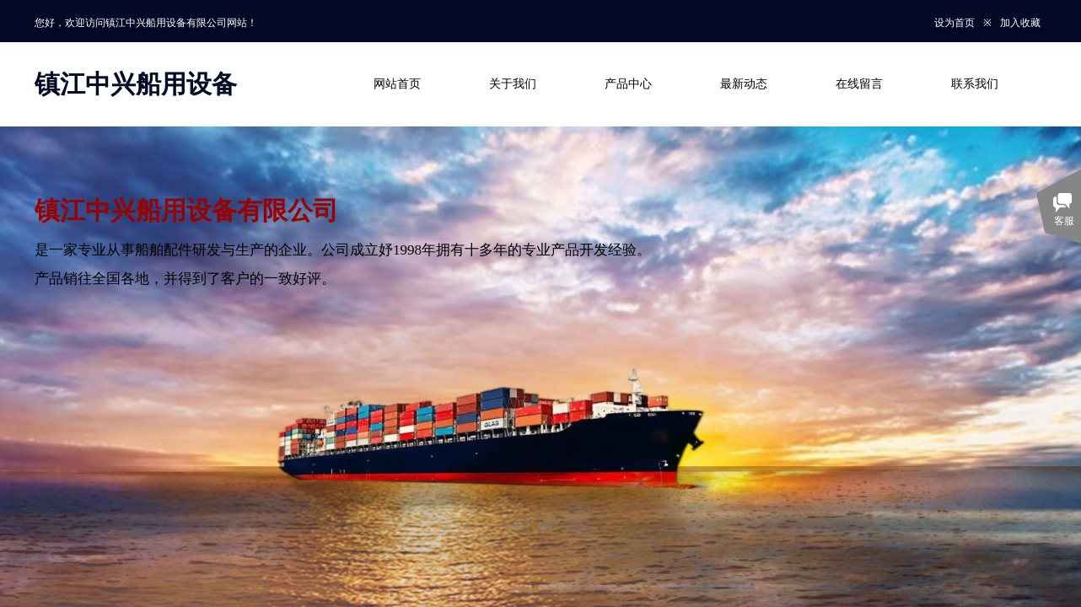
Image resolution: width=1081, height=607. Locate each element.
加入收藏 (1020, 23)
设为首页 (954, 23)
